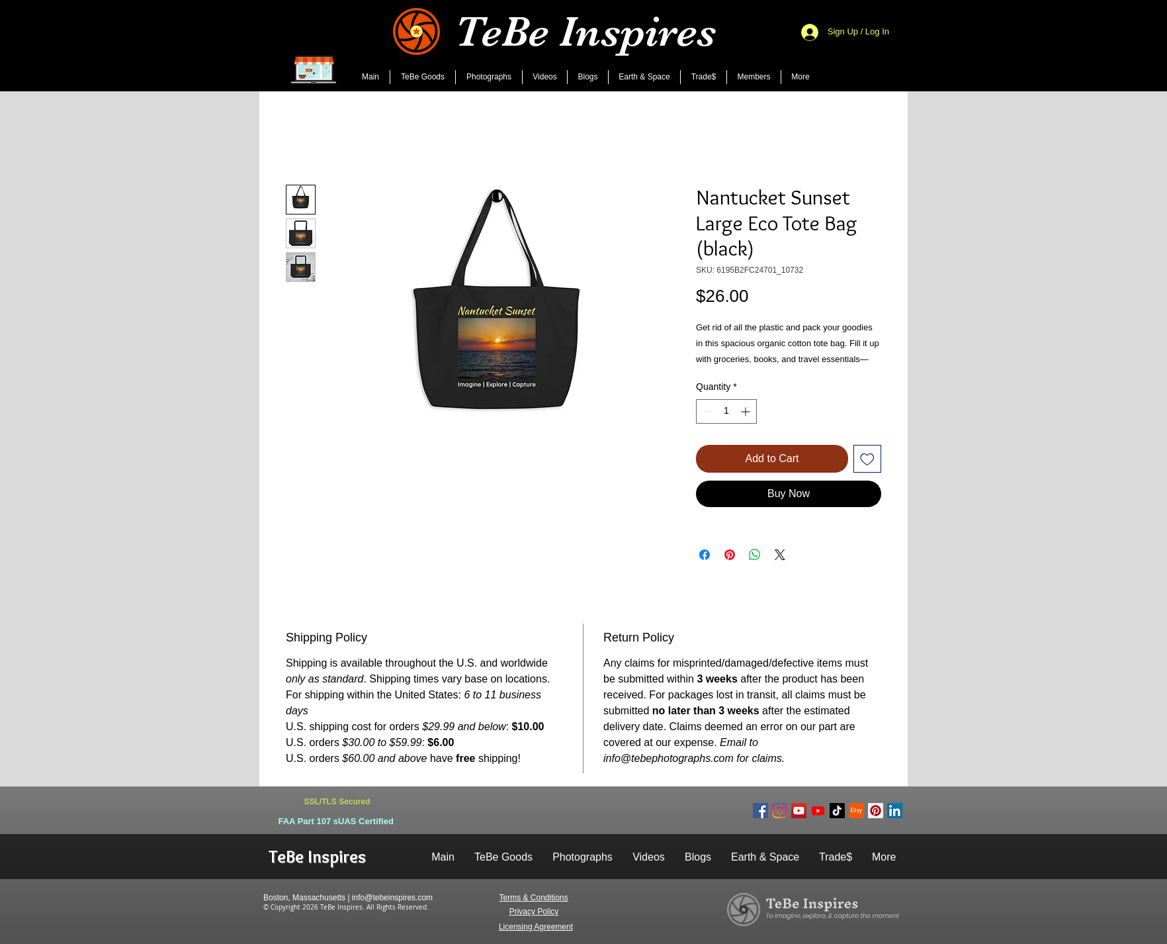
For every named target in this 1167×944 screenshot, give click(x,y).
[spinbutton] (726, 411)
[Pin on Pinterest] (730, 555)
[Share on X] (780, 555)
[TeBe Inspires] (837, 810)
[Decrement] (706, 411)
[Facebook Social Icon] (760, 810)
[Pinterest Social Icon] (875, 810)
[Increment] (746, 411)
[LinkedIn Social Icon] (894, 810)
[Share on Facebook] (705, 555)
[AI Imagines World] (818, 810)
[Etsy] (856, 810)
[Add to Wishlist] (867, 459)
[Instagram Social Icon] (779, 810)
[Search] (894, 46)
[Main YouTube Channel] (798, 810)
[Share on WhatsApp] (755, 555)
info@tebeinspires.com (392, 897)
